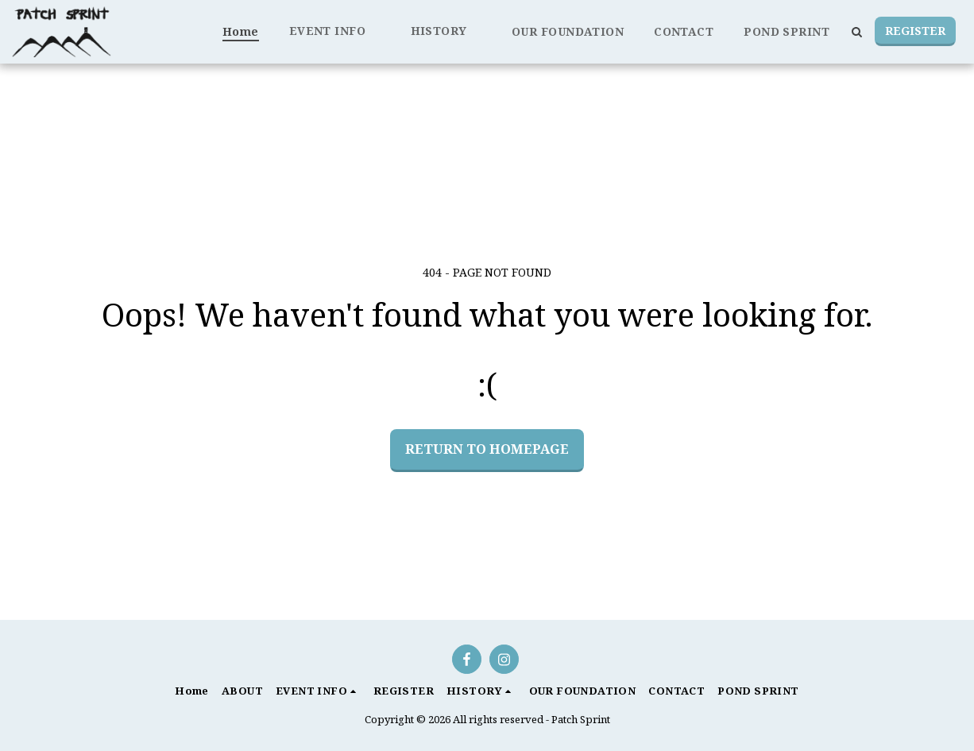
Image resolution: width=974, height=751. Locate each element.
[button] (335, 31)
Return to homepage (487, 448)
